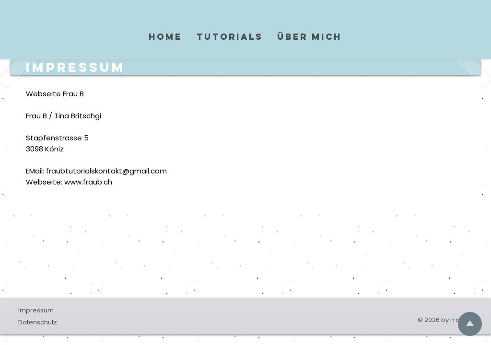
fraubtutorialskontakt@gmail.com (106, 171)
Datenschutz (37, 322)
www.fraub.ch (88, 182)
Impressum (36, 310)
